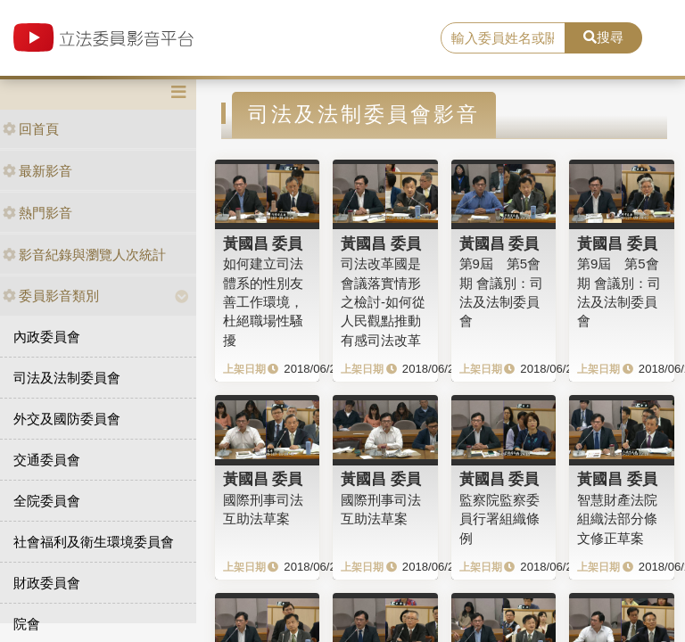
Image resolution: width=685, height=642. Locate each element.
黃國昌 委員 (263, 243)
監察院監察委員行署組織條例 (499, 519)
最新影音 (37, 170)
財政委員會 (46, 582)
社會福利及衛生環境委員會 (93, 541)
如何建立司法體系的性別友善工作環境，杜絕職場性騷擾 (263, 302)
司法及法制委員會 (66, 377)
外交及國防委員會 (66, 418)
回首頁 (31, 128)
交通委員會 (46, 459)
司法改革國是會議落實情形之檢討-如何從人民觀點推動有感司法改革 (383, 302)
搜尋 (603, 37)
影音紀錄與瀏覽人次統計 (84, 254)
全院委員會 (46, 500)
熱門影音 (37, 212)
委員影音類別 (51, 295)
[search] (503, 38)
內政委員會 (46, 336)
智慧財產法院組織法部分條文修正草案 (617, 519)
